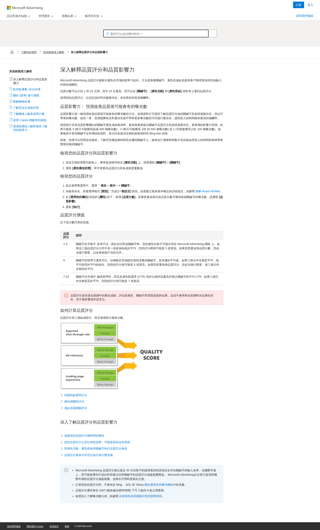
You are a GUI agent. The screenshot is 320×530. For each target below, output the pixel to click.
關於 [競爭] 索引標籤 (26, 95)
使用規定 (54, 526)
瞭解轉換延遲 (21, 101)
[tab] (16, 16)
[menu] (18, 16)
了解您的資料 (29, 52)
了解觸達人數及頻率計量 (28, 113)
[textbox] (155, 33)
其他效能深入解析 (53, 52)
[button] (141, 395)
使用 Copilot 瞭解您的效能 (29, 120)
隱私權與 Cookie (35, 526)
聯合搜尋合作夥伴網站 (158, 484)
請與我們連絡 (304, 15)
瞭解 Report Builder (208, 191)
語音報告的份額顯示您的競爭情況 (140, 496)
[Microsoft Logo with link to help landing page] (25, 8)
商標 (67, 526)
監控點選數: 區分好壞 (26, 89)
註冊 (298, 5)
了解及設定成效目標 (26, 107)
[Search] (210, 33)
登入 (310, 5)
